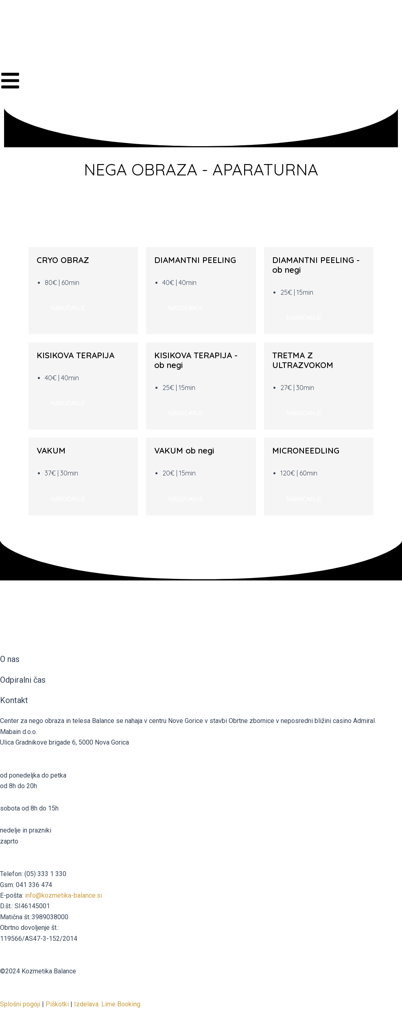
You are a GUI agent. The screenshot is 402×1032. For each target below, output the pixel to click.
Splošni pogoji (20, 1004)
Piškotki (57, 1004)
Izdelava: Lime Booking (107, 1004)
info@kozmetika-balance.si (63, 895)
